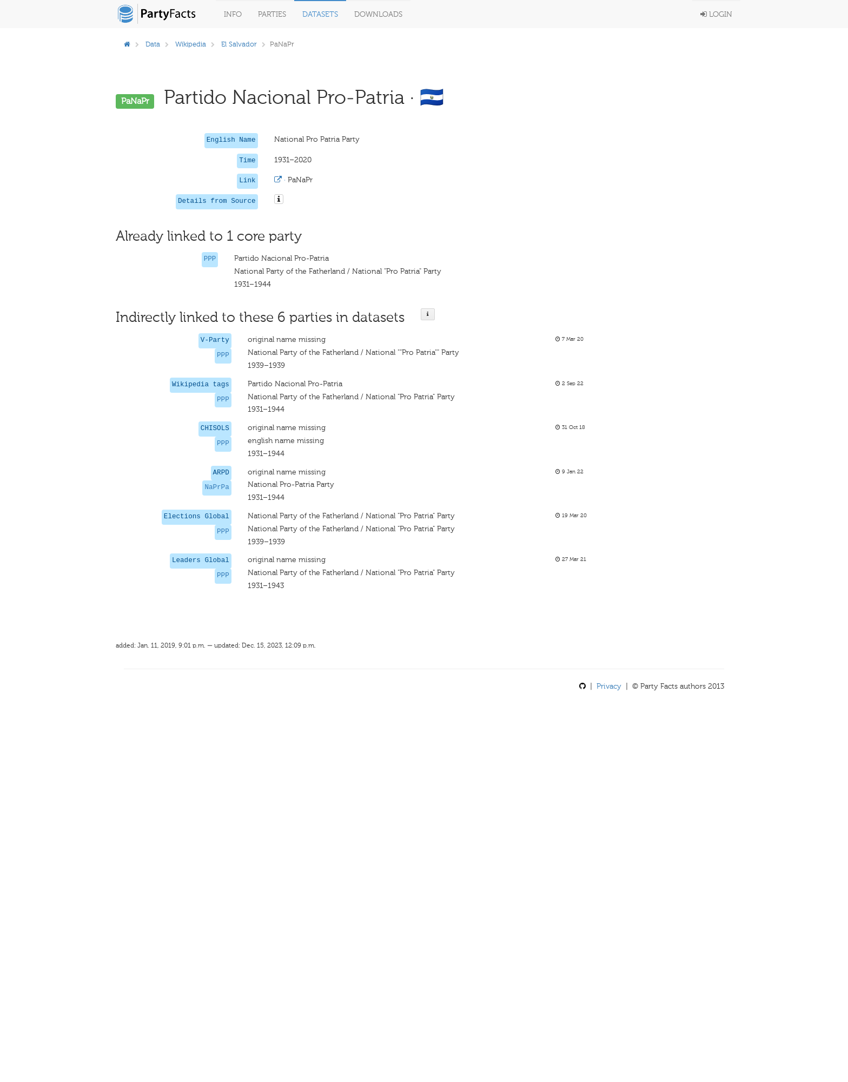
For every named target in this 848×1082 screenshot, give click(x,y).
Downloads (378, 14)
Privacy (609, 686)
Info (233, 14)
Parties (272, 14)
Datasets (320, 14)
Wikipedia (190, 44)
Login (716, 14)
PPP (210, 259)
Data (152, 44)
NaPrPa (216, 487)
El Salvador (239, 44)
